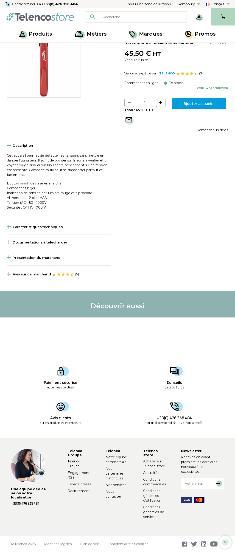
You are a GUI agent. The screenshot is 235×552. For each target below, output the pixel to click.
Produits (35, 34)
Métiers (91, 34)
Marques (145, 34)
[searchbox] (143, 17)
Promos (200, 34)
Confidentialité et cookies (127, 544)
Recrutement (79, 491)
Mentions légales (58, 544)
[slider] (187, 112)
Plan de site (89, 544)
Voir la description (212, 126)
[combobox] (136, 17)
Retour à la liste (21, 57)
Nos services (116, 485)
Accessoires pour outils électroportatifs (94, 48)
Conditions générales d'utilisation (152, 496)
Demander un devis (212, 168)
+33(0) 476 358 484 (61, 4)
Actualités (151, 473)
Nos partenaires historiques (115, 473)
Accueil (12, 48)
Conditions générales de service (153, 512)
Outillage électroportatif (41, 48)
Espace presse (80, 484)
